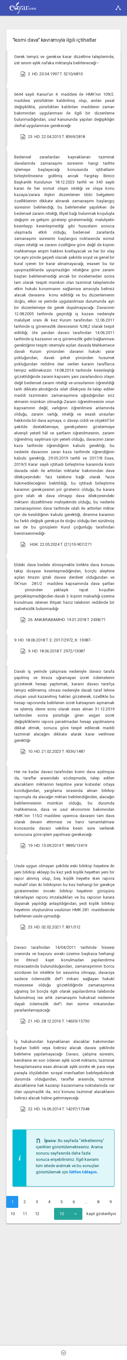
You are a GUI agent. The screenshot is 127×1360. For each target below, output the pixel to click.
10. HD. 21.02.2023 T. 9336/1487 (52, 751)
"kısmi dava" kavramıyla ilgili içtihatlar (55, 40)
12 (37, 1213)
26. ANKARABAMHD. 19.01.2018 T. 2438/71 (63, 619)
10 (12, 1213)
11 (25, 1213)
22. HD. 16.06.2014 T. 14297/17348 (54, 1109)
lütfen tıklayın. (83, 1172)
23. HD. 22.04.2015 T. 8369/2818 (52, 136)
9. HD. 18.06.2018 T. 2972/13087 (52, 651)
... (86, 1201)
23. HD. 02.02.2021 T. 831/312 (50, 927)
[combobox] (68, 1214)
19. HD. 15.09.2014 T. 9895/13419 (53, 845)
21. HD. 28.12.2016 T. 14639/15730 (54, 1021)
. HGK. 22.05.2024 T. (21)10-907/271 (56, 544)
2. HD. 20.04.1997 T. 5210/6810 (51, 74)
